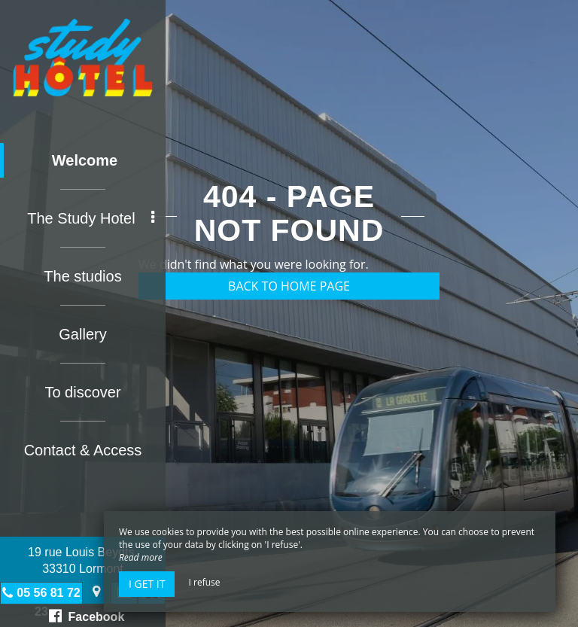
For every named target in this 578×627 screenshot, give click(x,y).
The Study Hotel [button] (90, 218)
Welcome (84, 160)
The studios (82, 276)
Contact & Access (83, 450)
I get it (147, 584)
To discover (82, 392)
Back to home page (289, 286)
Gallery (82, 334)
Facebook (87, 615)
